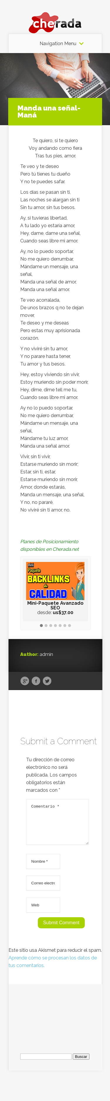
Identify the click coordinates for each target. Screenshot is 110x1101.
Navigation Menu (58, 43)
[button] (41, 626)
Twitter (47, 681)
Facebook (35, 681)
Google (24, 681)
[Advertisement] (55, 1020)
